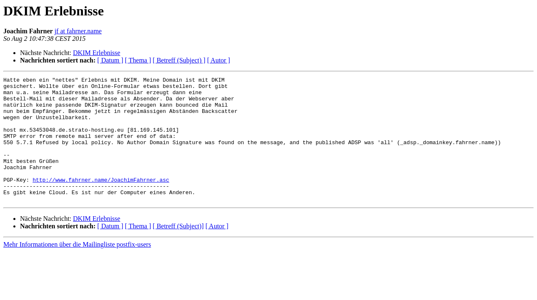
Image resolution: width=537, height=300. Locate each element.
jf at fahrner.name (78, 31)
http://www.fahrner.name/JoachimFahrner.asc (101, 201)
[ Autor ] (218, 60)
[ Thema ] (138, 60)
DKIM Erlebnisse (96, 52)
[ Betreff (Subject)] (178, 251)
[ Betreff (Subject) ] (179, 60)
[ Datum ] (110, 60)
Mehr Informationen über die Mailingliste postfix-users (77, 269)
